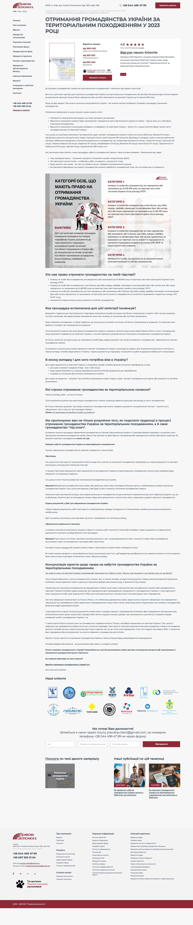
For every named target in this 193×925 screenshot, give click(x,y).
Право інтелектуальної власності (143, 864)
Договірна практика (138, 852)
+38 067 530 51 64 (22, 106)
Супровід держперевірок (140, 867)
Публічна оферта (98, 864)
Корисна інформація (22, 76)
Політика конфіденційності (102, 867)
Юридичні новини (99, 861)
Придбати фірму (62, 863)
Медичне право (136, 837)
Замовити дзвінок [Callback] (21, 110)
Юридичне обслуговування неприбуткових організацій (151, 849)
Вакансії (16, 81)
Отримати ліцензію (22, 42)
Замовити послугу (97, 78)
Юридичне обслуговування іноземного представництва (152, 879)
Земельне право (136, 855)
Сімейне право (136, 840)
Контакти (17, 93)
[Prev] (121, 74)
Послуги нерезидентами (65, 866)
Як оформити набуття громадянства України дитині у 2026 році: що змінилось (128, 792)
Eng (24, 11)
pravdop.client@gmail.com (29, 863)
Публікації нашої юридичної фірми (92, 11)
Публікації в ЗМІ (98, 858)
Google (141, 48)
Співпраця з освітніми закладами (23, 86)
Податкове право (137, 876)
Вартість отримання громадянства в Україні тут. (67, 665)
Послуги (52, 759)
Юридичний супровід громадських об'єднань (148, 846)
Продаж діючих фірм (22, 51)
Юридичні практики (22, 56)
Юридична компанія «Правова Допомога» (61, 11)
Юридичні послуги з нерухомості (143, 843)
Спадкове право (136, 873)
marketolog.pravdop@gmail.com (37, 866)
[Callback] (167, 5)
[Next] (124, 74)
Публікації (60, 840)
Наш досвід (96, 852)
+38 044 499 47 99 (134, 5)
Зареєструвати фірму (64, 860)
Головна (16, 20)
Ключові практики (99, 837)
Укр (14, 11)
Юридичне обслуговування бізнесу (20, 68)
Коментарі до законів (100, 855)
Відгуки (16, 30)
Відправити (161, 744)
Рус (19, 11)
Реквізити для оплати (64, 876)
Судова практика (137, 861)
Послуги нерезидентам (24, 61)
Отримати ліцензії (63, 857)
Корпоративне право (138, 870)
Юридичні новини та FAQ (115, 11)
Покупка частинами (64, 879)
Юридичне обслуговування (141, 858)
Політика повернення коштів (103, 870)
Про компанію (19, 25)
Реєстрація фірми (21, 47)
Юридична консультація (19, 36)
